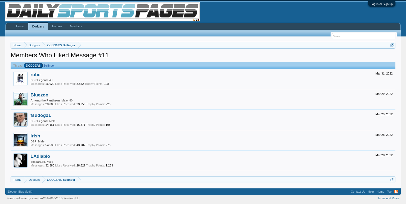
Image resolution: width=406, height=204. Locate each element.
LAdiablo (40, 156)
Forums (57, 26)
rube (35, 74)
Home (20, 26)
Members (76, 26)
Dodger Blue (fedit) (20, 191)
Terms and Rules (388, 198)
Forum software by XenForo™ (43, 198)
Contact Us (358, 191)
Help (371, 191)
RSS (396, 191)
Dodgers (38, 26)
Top (389, 191)
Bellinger (39, 65)
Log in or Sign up (382, 4)
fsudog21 (40, 115)
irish (35, 135)
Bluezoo (39, 95)
